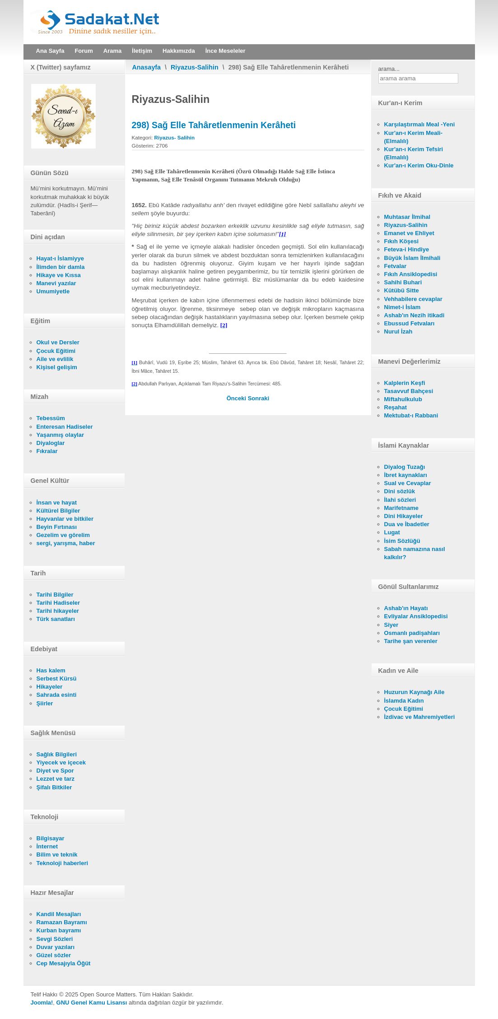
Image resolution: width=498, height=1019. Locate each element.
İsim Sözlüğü (402, 540)
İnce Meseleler (225, 50)
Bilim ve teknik (57, 854)
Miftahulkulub (403, 399)
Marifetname (401, 508)
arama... (389, 68)
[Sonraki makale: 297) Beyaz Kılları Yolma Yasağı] (259, 398)
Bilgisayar (51, 838)
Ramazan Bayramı (62, 922)
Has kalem (51, 670)
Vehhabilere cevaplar (413, 299)
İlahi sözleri (400, 499)
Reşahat (395, 407)
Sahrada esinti (57, 694)
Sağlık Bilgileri (57, 754)
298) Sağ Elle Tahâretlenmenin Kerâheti (214, 125)
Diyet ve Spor (55, 770)
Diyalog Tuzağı (404, 466)
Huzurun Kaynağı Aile (414, 692)
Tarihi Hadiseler (58, 602)
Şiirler (45, 703)
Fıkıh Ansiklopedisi (410, 274)
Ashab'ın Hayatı (406, 608)
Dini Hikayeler (403, 516)
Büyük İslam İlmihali (412, 258)
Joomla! (42, 1002)
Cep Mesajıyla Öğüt (64, 963)
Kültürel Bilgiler (58, 510)
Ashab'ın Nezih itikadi (414, 315)
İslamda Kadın (404, 700)
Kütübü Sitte (401, 290)
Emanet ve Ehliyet (409, 233)
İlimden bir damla (61, 267)
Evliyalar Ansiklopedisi (416, 616)
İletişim (142, 50)
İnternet (47, 846)
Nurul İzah (398, 331)
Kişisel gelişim (57, 367)
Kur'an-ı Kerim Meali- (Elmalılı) (413, 137)
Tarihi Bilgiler (55, 594)
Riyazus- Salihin (174, 137)
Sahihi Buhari (403, 282)
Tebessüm (51, 418)
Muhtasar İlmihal (407, 216)
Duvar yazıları (56, 947)
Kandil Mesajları (59, 914)
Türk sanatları (56, 619)
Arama (112, 50)
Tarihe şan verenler (410, 641)
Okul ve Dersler (58, 342)
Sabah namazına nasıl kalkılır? (414, 553)
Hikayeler (50, 686)
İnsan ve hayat (57, 502)
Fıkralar (47, 451)
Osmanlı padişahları (412, 633)
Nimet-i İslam (402, 307)
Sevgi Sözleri (55, 939)
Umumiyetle (53, 291)
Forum (83, 50)
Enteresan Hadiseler (65, 426)
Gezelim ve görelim (63, 535)
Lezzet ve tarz (56, 778)
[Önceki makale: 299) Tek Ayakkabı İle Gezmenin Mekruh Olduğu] (237, 398)
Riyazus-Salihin (195, 67)
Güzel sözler (54, 955)
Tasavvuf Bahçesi (408, 391)
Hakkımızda (179, 50)
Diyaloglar (51, 443)
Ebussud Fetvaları (409, 323)
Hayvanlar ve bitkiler (65, 518)
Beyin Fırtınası (57, 526)
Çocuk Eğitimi (56, 350)
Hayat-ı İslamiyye (60, 258)
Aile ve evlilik (55, 359)
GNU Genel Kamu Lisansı (91, 1002)
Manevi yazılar (56, 283)
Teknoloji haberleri (62, 863)
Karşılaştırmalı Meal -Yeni (419, 124)
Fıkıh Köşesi (401, 241)
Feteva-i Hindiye (406, 249)
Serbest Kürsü (57, 678)
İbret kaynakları (405, 475)
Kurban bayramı (59, 930)
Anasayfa (146, 67)
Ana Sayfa (50, 50)
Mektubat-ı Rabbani (411, 415)
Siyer (391, 624)
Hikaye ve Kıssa (59, 275)
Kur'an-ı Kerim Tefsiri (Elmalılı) (413, 153)
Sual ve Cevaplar (407, 483)
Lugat (392, 532)
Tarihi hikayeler (58, 610)
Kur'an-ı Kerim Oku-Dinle (419, 165)
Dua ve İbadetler (406, 524)
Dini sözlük (399, 491)
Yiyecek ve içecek (61, 762)
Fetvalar (395, 266)
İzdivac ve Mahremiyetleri (419, 716)
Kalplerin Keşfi (404, 383)
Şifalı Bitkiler (54, 787)
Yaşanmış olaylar (60, 434)
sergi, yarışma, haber (66, 543)
